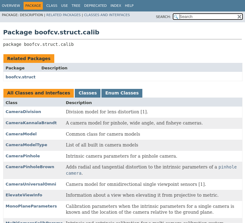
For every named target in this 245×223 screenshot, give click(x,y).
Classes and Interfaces (107, 15)
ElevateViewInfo (24, 195)
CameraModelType (26, 144)
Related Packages (63, 15)
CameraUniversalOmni (31, 184)
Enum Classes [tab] (122, 92)
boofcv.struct (20, 77)
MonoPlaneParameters (31, 206)
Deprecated (95, 6)
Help (129, 6)
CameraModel (21, 134)
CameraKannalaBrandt (31, 122)
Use (64, 6)
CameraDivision (23, 111)
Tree (76, 6)
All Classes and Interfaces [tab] (38, 92)
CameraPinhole (23, 156)
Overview (11, 6)
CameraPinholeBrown (30, 166)
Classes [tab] (87, 92)
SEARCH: (163, 17)
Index (115, 6)
